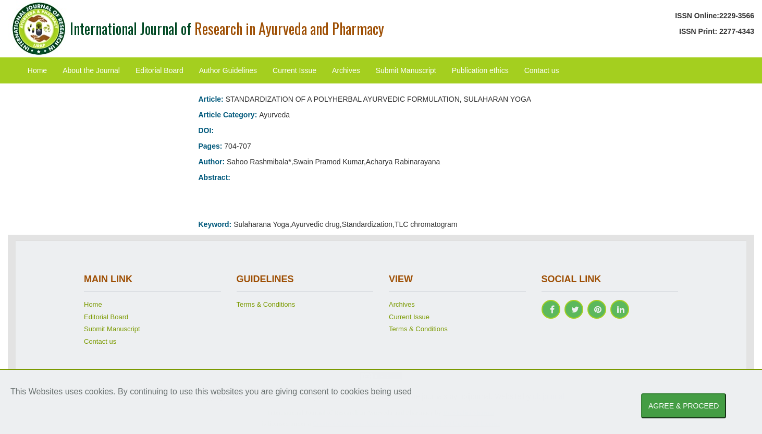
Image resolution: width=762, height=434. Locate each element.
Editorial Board (159, 70)
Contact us (541, 70)
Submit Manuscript (406, 70)
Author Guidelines (228, 70)
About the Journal (91, 70)
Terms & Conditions (266, 304)
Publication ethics (480, 70)
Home (37, 70)
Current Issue (294, 70)
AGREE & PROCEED (683, 406)
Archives (346, 70)
